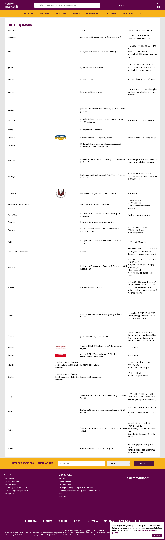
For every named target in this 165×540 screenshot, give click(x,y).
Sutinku (157, 536)
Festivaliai (92, 13)
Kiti (142, 13)
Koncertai (26, 13)
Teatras (44, 13)
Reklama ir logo (65, 484)
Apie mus (62, 479)
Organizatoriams (65, 482)
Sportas (111, 13)
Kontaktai (62, 493)
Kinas (76, 13)
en (158, 7)
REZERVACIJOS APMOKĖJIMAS (15, 487)
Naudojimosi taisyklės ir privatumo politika (76, 487)
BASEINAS (128, 13)
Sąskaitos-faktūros (11, 482)
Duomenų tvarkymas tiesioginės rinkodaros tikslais (79, 490)
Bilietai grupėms (10, 493)
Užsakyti (144, 463)
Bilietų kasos (9, 479)
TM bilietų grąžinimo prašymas (16, 490)
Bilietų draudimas (11, 484)
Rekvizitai (63, 496)
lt (158, 3)
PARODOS (61, 13)
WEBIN (101, 530)
